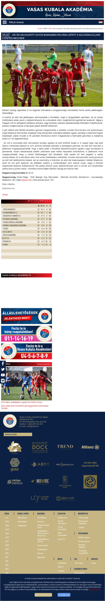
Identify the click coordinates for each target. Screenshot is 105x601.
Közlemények (22, 521)
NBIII (29, 200)
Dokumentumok (80, 573)
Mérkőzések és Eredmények (83, 522)
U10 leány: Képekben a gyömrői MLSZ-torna (21, 402)
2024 (7, 529)
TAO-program (79, 563)
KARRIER (94, 559)
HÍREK (7, 513)
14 (38, 200)
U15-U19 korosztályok (62, 522)
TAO (75, 559)
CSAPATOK (61, 513)
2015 (6, 565)
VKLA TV (60, 567)
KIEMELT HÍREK (23, 513)
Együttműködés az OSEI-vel (43, 540)
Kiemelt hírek (22, 517)
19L (45, 200)
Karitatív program (84, 541)
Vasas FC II (61, 539)
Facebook (61, 571)
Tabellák (81, 527)
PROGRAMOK (83, 533)
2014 (7, 569)
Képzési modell (42, 545)
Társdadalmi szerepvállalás (83, 551)
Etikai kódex (41, 557)
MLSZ (6, 35)
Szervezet (40, 521)
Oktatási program (84, 537)
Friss (6, 517)
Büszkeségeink (42, 549)
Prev (4, 238)
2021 (7, 541)
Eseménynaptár (83, 517)
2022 (49, 28)
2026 (7, 521)
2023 (7, 533)
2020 (7, 545)
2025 (7, 525)
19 (31, 200)
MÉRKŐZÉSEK (83, 513)
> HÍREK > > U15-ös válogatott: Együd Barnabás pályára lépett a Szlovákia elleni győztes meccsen (70, 28)
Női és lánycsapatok (62, 534)
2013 (6, 573)
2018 (6, 553)
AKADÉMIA (41, 513)
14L (50, 200)
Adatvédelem (94, 589)
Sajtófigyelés (22, 525)
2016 (6, 561)
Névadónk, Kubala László (43, 526)
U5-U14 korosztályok (62, 528)
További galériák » (44, 364)
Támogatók (11, 434)
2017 (6, 557)
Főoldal (40, 28)
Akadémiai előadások (81, 546)
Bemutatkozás (42, 517)
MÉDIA (60, 559)
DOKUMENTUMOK (80, 568)
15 (36, 200)
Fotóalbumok (62, 563)
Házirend (40, 553)
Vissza (5, 194)
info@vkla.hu (33, 426)
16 (34, 200)
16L (47, 200)
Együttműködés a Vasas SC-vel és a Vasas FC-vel (43, 533)
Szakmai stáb (62, 517)
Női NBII (42, 200)
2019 (6, 549)
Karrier (94, 563)
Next (48, 238)
